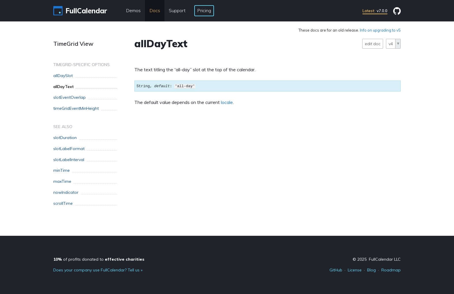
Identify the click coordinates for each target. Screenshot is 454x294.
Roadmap (391, 270)
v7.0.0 (375, 10)
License (355, 270)
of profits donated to (98, 259)
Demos (133, 10)
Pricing (204, 10)
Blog (371, 270)
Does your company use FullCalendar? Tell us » (97, 270)
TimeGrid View (73, 43)
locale (227, 102)
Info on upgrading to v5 (380, 30)
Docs (154, 10)
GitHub (335, 270)
